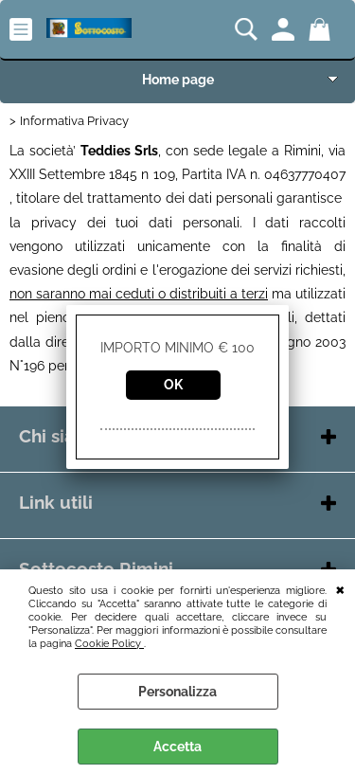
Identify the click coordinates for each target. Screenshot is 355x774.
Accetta (177, 746)
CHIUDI (340, 588)
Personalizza (177, 691)
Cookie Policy (109, 643)
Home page (178, 79)
